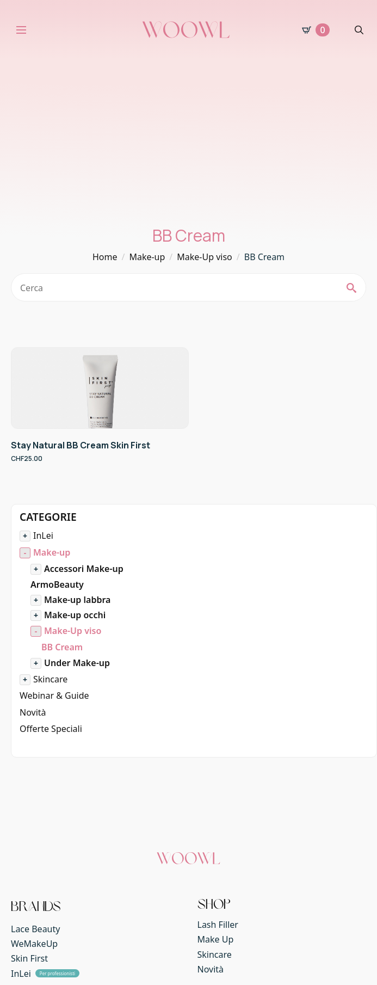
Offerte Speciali (51, 729)
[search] (351, 288)
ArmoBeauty (57, 584)
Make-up (147, 257)
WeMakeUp (34, 944)
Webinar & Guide (54, 695)
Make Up (215, 939)
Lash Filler (217, 925)
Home (105, 257)
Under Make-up (77, 663)
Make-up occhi (75, 615)
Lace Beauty (35, 929)
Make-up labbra (77, 600)
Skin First (29, 958)
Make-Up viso (204, 257)
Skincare (50, 679)
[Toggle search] (359, 30)
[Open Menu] (21, 30)
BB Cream (62, 647)
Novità (33, 712)
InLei (43, 535)
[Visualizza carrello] (315, 30)
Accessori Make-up (83, 569)
